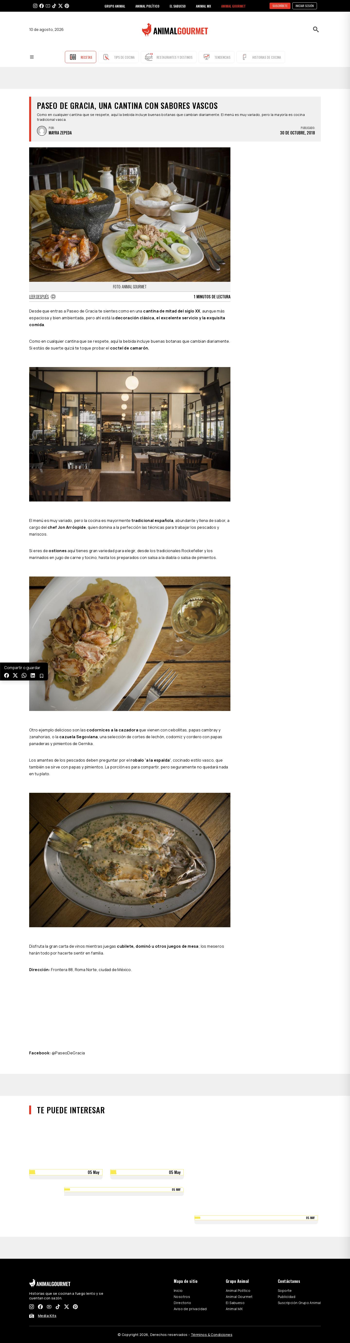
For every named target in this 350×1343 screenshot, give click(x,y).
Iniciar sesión (305, 6)
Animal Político (238, 1290)
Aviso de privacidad (190, 1308)
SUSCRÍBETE (280, 6)
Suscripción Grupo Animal (299, 1302)
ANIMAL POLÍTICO (147, 6)
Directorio (182, 1302)
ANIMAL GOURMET (233, 6)
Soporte (285, 1290)
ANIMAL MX (203, 6)
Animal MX (234, 1308)
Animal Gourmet (239, 1296)
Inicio (178, 1290)
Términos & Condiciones (211, 1334)
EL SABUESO (178, 6)
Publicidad (286, 1296)
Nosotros (182, 1296)
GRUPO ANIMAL (115, 6)
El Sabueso (235, 1302)
